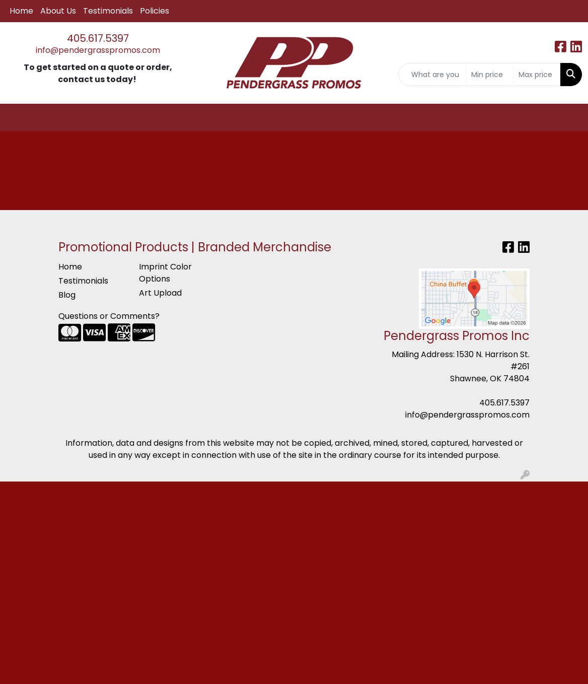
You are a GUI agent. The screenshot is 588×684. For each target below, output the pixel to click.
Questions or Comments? (109, 316)
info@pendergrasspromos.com (98, 50)
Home (21, 11)
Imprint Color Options (165, 273)
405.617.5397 (98, 38)
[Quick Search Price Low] (489, 74)
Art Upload (160, 293)
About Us (58, 11)
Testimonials (108, 11)
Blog (67, 295)
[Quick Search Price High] (537, 74)
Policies (154, 11)
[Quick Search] (432, 74)
